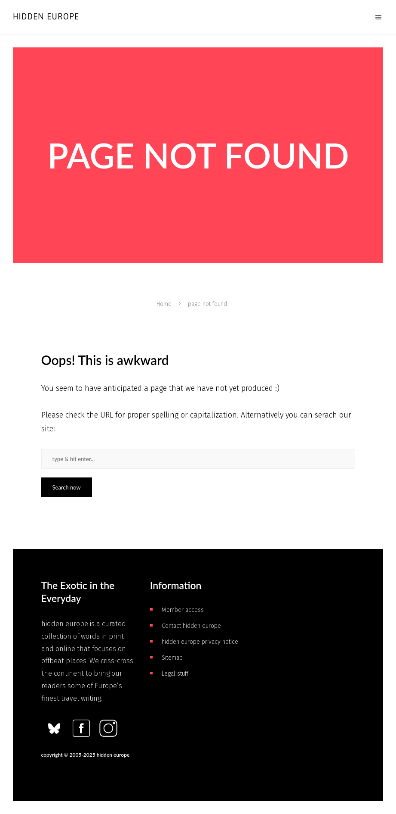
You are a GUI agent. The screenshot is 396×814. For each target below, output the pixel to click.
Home (164, 304)
